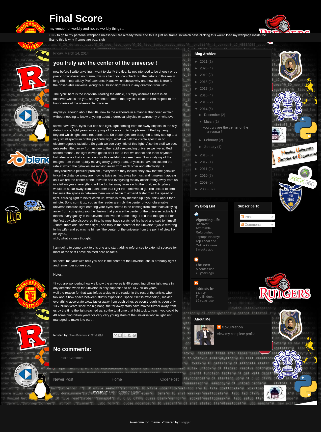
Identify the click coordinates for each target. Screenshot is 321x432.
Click (52, 35)
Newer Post (63, 379)
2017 (204, 88)
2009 (204, 182)
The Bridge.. (205, 296)
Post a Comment (71, 358)
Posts (247, 217)
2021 (204, 61)
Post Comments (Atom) (125, 392)
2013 (204, 155)
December (212, 115)
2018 (204, 82)
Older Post (169, 379)
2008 (204, 189)
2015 (204, 102)
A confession (205, 269)
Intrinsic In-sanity (205, 290)
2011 (204, 169)
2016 (204, 95)
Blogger (184, 422)
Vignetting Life (208, 220)
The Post (203, 265)
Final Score (76, 18)
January (210, 147)
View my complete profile (236, 334)
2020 (204, 68)
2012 (204, 162)
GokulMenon (232, 327)
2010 (204, 175)
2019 (204, 75)
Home (117, 379)
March (209, 121)
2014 (204, 109)
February (211, 140)
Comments (251, 225)
